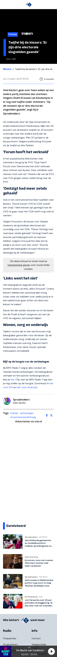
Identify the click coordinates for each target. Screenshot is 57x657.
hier (12, 379)
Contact (36, 638)
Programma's (10, 644)
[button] (51, 651)
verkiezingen (27, 413)
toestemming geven (18, 265)
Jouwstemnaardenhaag (23, 417)
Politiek (14, 413)
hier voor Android (26, 387)
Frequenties (9, 638)
